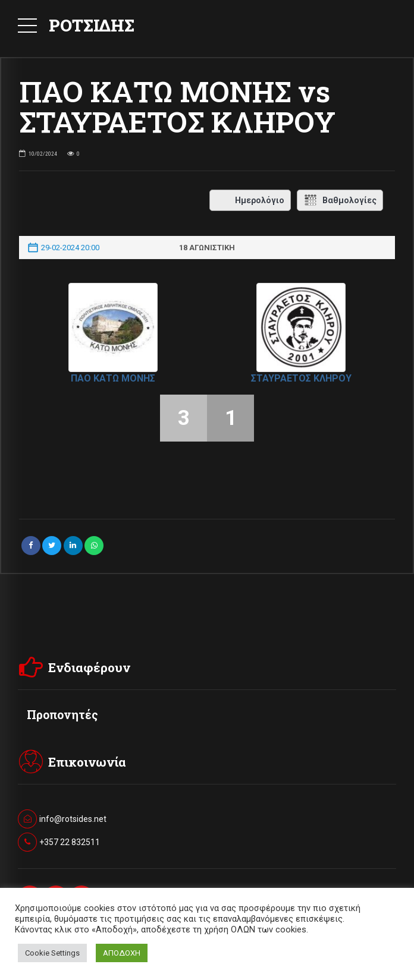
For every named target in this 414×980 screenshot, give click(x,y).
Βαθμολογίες (340, 200)
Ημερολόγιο (250, 200)
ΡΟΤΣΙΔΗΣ (91, 25)
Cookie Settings (52, 953)
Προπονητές (62, 714)
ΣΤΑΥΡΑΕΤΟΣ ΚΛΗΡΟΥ (301, 378)
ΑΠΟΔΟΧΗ (121, 953)
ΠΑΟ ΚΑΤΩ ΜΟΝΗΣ (113, 378)
